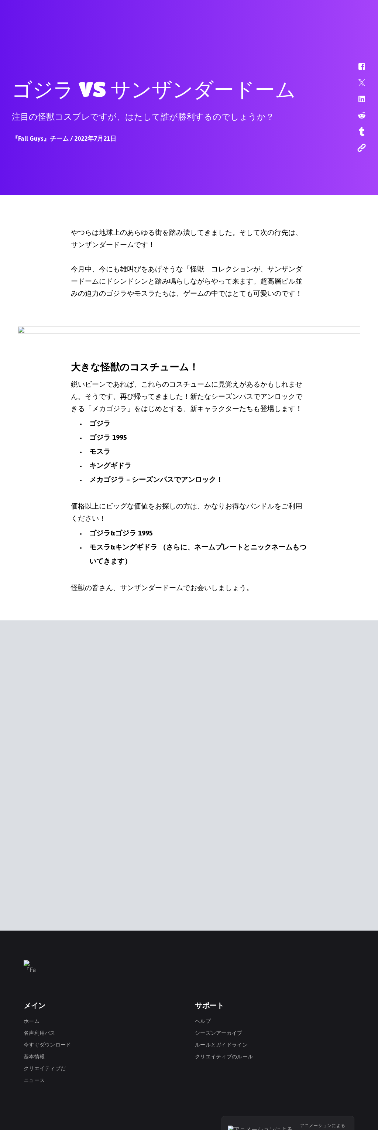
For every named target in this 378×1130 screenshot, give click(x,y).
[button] (357, 70)
